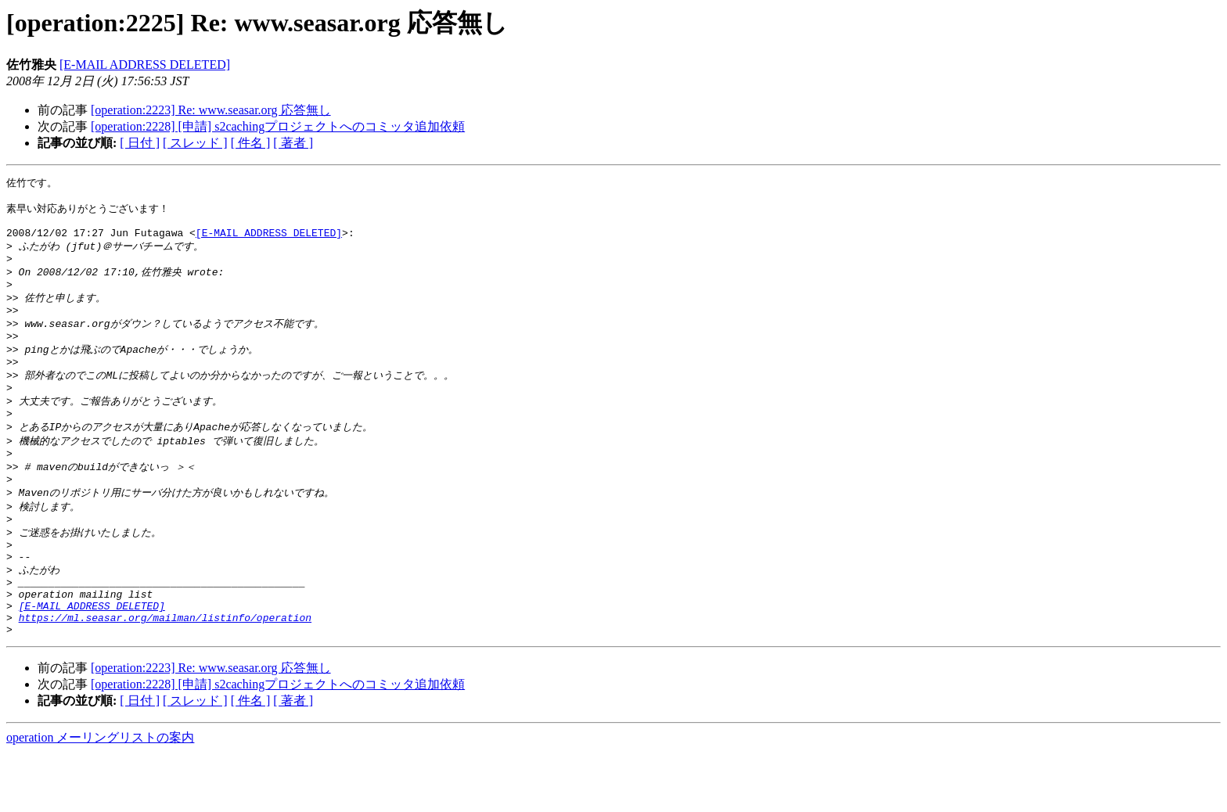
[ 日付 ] (140, 142)
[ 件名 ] (251, 142)
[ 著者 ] (293, 142)
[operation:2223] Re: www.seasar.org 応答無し (211, 110)
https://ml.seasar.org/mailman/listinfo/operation (165, 674)
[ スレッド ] (195, 142)
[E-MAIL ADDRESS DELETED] (144, 64)
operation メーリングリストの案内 (100, 796)
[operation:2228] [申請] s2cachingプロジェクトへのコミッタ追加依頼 (278, 126)
